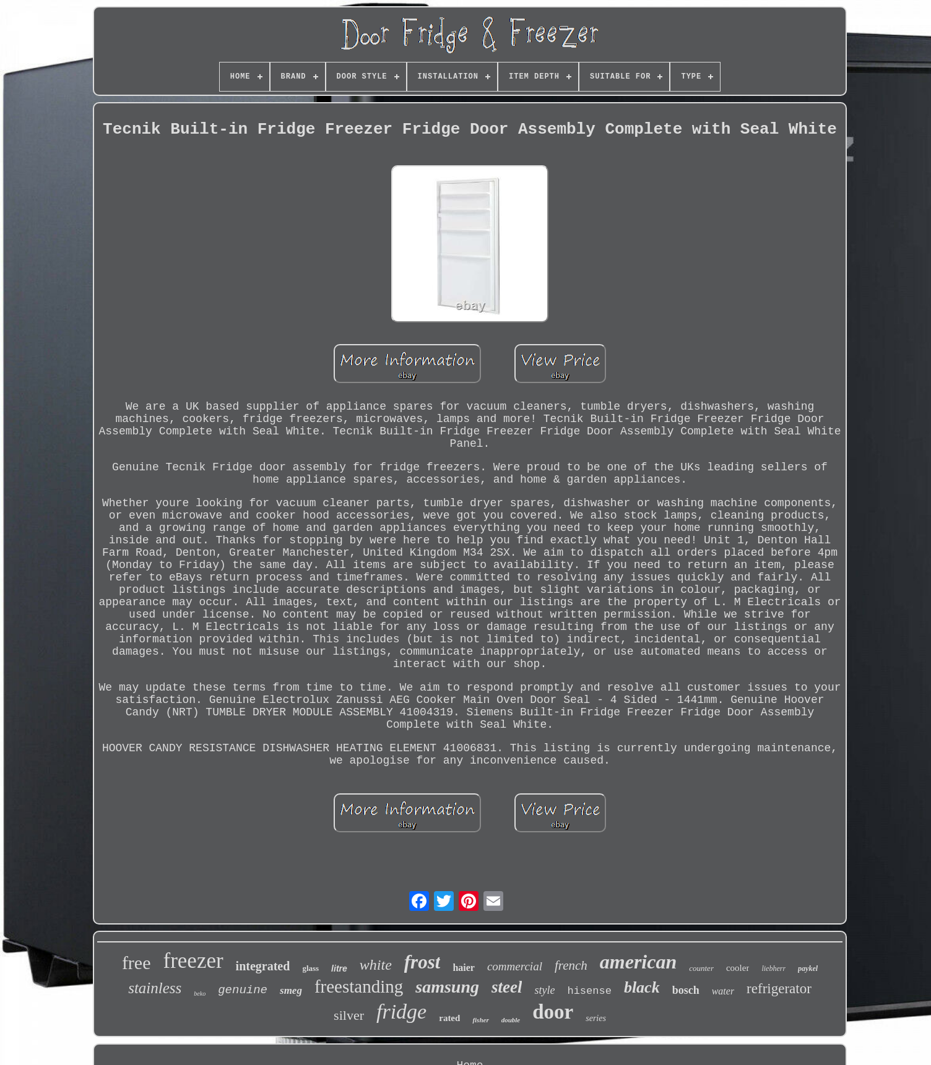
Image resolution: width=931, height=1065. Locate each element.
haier (464, 967)
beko (200, 993)
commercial (514, 966)
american (638, 962)
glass (310, 968)
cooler (737, 968)
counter (701, 968)
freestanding (358, 986)
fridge (401, 1011)
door (552, 1012)
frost (422, 962)
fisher (480, 1020)
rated (449, 1018)
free (136, 962)
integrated (263, 966)
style (544, 990)
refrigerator (779, 988)
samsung (447, 986)
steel (506, 987)
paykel (808, 968)
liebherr (773, 968)
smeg (291, 990)
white (376, 965)
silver (349, 1015)
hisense (589, 991)
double (511, 1020)
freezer (193, 961)
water (723, 991)
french (571, 965)
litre (339, 968)
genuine (242, 990)
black (642, 987)
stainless (154, 988)
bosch (685, 990)
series (596, 1018)
